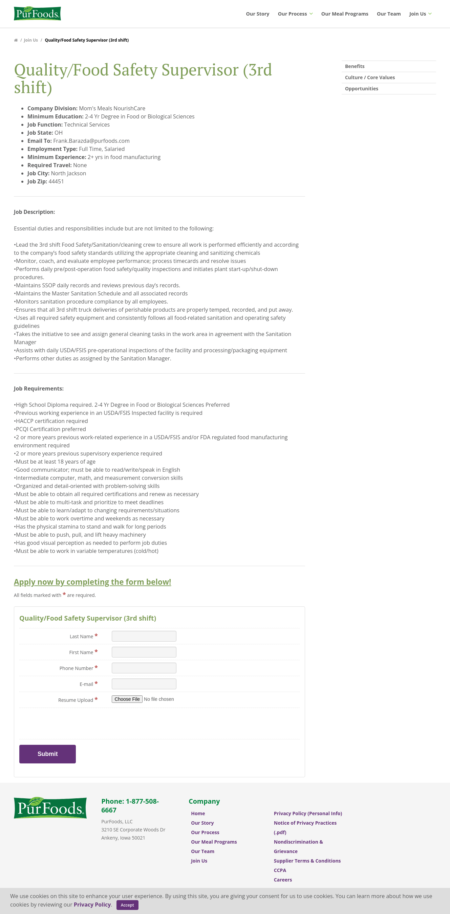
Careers (283, 879)
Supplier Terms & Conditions (307, 860)
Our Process (295, 13)
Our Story (258, 13)
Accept (127, 905)
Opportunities (361, 88)
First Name (83, 652)
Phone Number (79, 668)
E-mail (89, 683)
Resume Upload (78, 699)
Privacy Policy (92, 904)
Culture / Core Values (370, 77)
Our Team (389, 13)
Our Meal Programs (344, 13)
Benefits (355, 66)
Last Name (84, 636)
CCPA (280, 870)
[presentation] (163, 723)
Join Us (420, 13)
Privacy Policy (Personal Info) (308, 813)
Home (198, 813)
